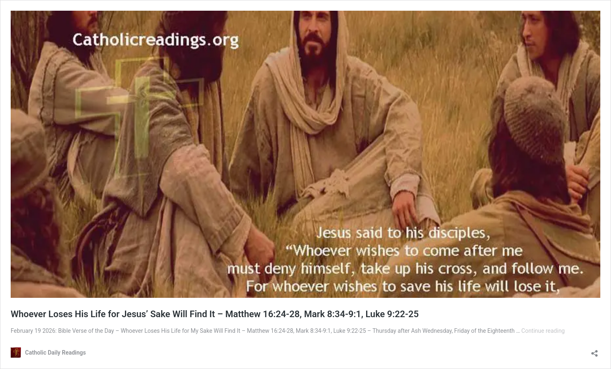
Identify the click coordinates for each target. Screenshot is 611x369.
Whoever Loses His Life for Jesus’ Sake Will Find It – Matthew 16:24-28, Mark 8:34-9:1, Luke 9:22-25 (215, 314)
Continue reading (543, 330)
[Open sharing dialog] (594, 350)
